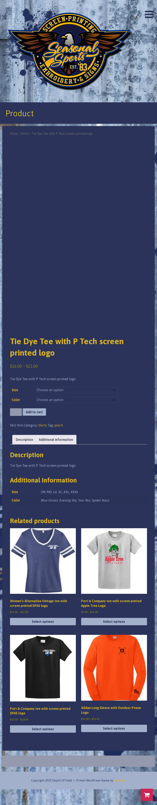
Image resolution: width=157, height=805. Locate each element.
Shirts (25, 133)
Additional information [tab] (56, 455)
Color (16, 416)
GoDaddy (120, 796)
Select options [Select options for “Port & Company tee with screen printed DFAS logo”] (43, 745)
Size (15, 406)
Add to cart (34, 428)
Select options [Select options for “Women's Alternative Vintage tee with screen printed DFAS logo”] (43, 637)
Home (14, 133)
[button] (150, 9)
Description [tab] (24, 455)
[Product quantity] (16, 428)
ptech (58, 441)
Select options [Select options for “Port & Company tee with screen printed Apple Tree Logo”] (114, 637)
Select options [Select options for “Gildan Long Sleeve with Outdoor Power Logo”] (114, 744)
